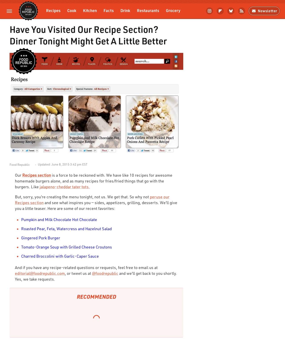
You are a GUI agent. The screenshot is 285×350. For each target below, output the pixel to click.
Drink (125, 10)
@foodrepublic (105, 273)
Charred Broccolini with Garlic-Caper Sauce (60, 256)
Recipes (53, 10)
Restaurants (148, 10)
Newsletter (264, 10)
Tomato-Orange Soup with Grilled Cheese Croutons (66, 246)
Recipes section (36, 175)
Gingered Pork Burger (40, 237)
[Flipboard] (220, 10)
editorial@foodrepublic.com (40, 273)
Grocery (173, 10)
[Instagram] (209, 10)
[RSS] (241, 10)
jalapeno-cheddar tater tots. (65, 186)
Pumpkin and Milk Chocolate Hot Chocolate (59, 219)
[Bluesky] (230, 10)
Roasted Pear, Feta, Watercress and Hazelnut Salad (66, 228)
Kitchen (90, 10)
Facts (109, 10)
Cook (71, 10)
